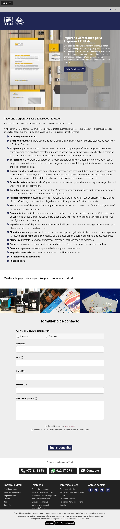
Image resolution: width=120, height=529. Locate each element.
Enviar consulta (60, 447)
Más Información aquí (64, 523)
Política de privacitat (68, 489)
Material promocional (40, 505)
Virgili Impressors (10, 489)
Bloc (5, 502)
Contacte (7, 505)
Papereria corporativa (40, 489)
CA (110, 9)
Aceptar (49, 523)
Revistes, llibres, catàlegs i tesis (44, 496)
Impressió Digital (38, 508)
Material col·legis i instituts (42, 492)
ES (114, 9)
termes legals (70, 426)
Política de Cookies (67, 499)
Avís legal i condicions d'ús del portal (72, 494)
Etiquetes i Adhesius (40, 502)
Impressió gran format (41, 499)
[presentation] (2, 300)
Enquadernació (10, 496)
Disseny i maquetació (12, 492)
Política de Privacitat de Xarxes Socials (72, 503)
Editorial (7, 499)
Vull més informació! (75, 69)
